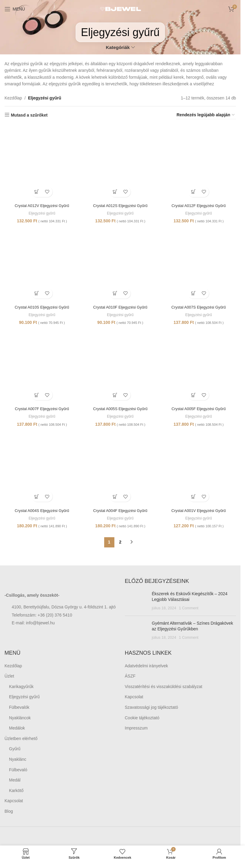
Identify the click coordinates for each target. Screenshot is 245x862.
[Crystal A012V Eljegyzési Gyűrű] (41, 162)
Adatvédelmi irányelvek (146, 666)
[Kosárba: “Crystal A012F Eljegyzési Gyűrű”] (194, 190)
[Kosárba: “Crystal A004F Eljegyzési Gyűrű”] (115, 497)
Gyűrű (14, 749)
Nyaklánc (17, 760)
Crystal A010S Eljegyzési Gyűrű (41, 306)
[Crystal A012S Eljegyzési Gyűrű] (120, 162)
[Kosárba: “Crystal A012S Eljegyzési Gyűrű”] (115, 190)
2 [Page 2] (120, 543)
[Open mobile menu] (15, 9)
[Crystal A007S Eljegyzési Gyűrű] (199, 264)
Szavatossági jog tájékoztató (151, 708)
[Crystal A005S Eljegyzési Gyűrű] (120, 366)
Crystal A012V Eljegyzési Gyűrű (41, 203)
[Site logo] (120, 8)
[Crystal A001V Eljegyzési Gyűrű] (199, 469)
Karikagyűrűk (21, 687)
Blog (9, 812)
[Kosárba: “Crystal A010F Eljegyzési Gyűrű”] (115, 292)
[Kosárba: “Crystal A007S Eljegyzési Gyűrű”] (194, 292)
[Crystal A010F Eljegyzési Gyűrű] (120, 264)
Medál (14, 780)
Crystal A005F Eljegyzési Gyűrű (199, 408)
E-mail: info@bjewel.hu (33, 623)
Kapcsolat (14, 801)
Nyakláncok (20, 718)
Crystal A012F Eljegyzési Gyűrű (199, 203)
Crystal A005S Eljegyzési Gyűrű (120, 408)
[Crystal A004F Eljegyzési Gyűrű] (120, 469)
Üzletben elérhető (21, 739)
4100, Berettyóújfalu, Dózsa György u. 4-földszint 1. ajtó (64, 607)
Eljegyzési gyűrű (41, 211)
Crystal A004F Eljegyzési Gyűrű (120, 511)
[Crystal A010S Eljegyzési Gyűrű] (41, 264)
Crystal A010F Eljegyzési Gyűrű (120, 306)
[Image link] (38, 582)
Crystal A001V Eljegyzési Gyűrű (199, 511)
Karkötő (16, 791)
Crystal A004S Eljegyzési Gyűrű (41, 511)
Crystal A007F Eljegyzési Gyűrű (41, 408)
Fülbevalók (19, 708)
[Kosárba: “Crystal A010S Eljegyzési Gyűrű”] (36, 292)
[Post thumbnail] (136, 602)
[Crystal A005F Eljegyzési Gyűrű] (199, 366)
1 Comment (188, 609)
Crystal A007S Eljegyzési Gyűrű (199, 306)
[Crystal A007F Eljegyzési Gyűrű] (41, 366)
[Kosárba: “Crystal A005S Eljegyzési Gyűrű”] (115, 395)
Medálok (17, 728)
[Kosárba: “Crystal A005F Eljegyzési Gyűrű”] (194, 395)
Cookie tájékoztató (142, 718)
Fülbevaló (18, 770)
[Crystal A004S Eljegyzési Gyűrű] (41, 469)
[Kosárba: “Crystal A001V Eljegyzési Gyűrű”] (194, 497)
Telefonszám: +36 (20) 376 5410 (42, 616)
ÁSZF (130, 677)
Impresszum (136, 728)
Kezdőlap (13, 98)
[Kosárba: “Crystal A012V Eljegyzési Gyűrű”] (36, 190)
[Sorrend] (206, 115)
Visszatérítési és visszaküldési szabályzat (163, 687)
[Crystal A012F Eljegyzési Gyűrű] (199, 162)
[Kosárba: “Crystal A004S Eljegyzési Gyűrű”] (36, 497)
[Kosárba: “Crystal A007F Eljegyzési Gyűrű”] (36, 395)
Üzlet (9, 677)
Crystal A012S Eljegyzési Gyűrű (120, 203)
